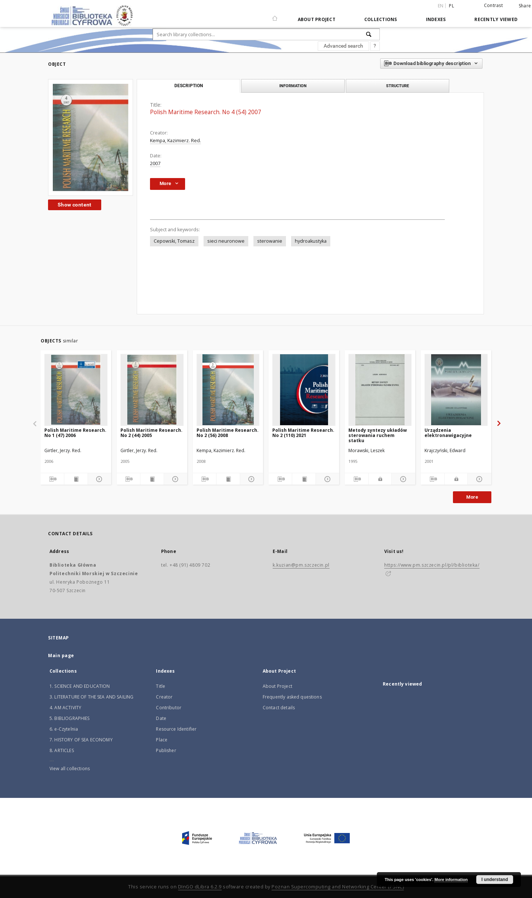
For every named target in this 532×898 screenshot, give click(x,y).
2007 (155, 163)
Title (160, 686)
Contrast (493, 5)
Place (161, 740)
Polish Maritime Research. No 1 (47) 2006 (75, 432)
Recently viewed (496, 19)
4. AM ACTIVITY (65, 707)
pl (451, 5)
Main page (61, 655)
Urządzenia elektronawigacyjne (448, 432)
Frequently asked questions (292, 697)
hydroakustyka (311, 241)
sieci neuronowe (226, 241)
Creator (164, 697)
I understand (494, 879)
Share (525, 6)
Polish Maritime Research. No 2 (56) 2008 (228, 432)
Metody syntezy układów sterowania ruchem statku (377, 435)
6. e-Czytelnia (64, 729)
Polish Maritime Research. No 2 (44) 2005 (151, 432)
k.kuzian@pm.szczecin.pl (301, 565)
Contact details (279, 707)
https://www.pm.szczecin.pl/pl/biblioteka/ (432, 565)
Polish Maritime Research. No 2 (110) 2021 (303, 432)
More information (451, 879)
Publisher (166, 750)
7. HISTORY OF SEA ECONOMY (81, 740)
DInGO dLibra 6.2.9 (200, 887)
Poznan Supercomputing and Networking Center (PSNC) (338, 887)
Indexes (436, 19)
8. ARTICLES (62, 750)
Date (161, 718)
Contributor (168, 707)
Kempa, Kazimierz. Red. (175, 140)
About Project (316, 19)
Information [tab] (293, 85)
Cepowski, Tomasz (174, 241)
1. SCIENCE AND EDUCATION (80, 686)
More (472, 497)
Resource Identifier (176, 729)
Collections (380, 19)
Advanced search (343, 46)
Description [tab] (188, 85)
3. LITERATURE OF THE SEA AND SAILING (91, 697)
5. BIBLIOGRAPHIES (70, 718)
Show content (75, 205)
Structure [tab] (397, 85)
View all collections (70, 768)
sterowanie (269, 241)
